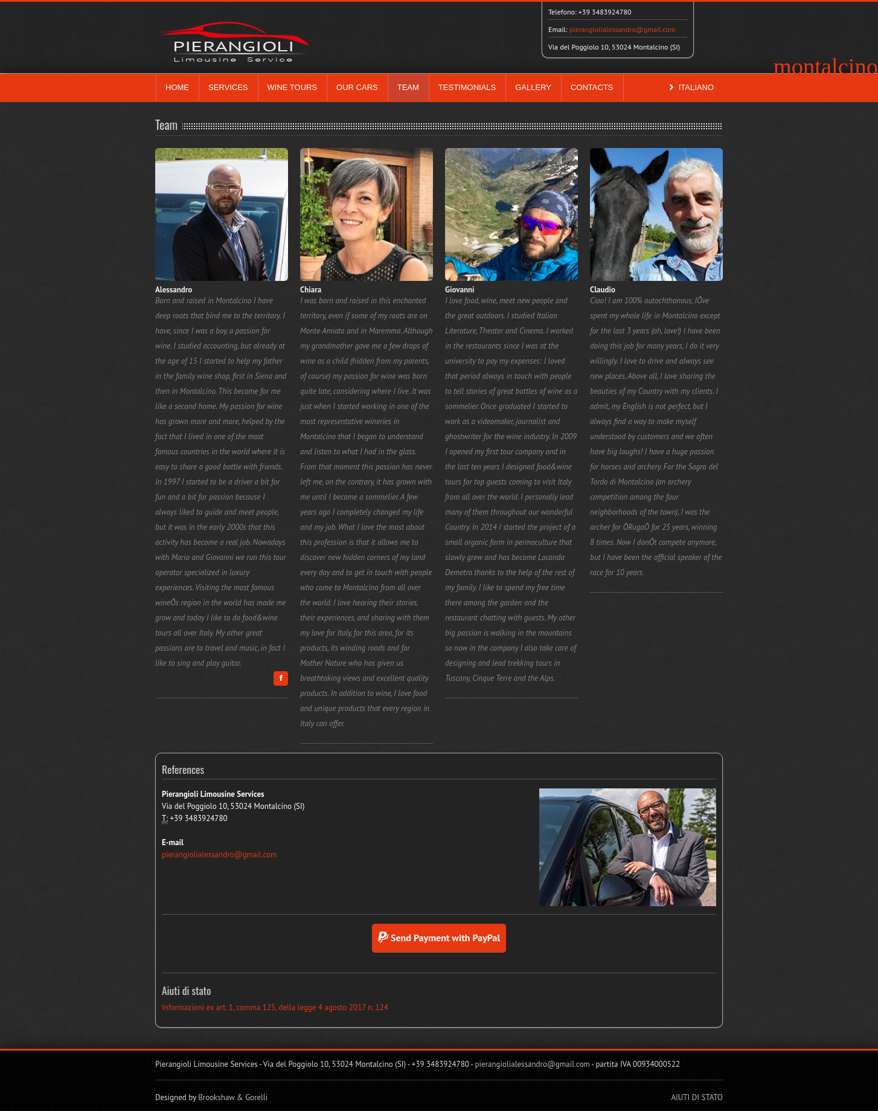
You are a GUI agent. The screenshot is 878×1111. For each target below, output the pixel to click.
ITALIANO (690, 88)
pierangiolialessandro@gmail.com (622, 29)
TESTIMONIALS (467, 87)
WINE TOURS (293, 87)
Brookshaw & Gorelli (233, 1097)
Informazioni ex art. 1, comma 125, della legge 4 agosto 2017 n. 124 (275, 1007)
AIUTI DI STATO (697, 1097)
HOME (177, 87)
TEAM (408, 87)
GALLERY (533, 87)
